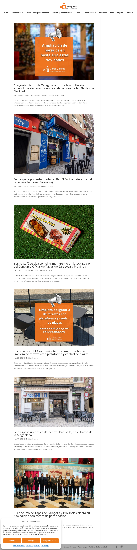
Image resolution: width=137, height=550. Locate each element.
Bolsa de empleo (116, 13)
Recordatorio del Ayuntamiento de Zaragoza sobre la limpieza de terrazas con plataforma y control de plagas (51, 352)
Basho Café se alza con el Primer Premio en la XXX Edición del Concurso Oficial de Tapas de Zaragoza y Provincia (53, 264)
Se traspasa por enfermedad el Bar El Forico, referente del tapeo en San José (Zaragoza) (53, 180)
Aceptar (12, 541)
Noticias (79, 13)
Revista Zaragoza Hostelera (38, 13)
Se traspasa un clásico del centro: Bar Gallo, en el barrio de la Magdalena (53, 433)
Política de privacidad (33, 546)
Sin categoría (59, 95)
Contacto (129, 13)
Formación (89, 13)
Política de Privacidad (98, 547)
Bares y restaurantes (32, 95)
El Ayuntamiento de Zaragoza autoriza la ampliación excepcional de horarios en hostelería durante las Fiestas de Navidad (54, 88)
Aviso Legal (45, 546)
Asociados (103, 13)
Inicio (6, 13)
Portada (51, 95)
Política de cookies (19, 546)
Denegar (31, 541)
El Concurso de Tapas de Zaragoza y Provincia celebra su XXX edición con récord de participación (52, 514)
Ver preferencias (49, 541)
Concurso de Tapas (31, 270)
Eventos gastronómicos (61, 13)
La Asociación (16, 13)
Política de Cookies (68, 547)
